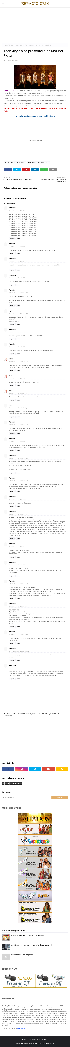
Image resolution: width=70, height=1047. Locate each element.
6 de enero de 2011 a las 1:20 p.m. (18, 424)
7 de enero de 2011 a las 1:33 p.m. (18, 480)
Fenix (11, 359)
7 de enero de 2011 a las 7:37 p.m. (18, 546)
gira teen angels (19, 45)
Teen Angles (31, 163)
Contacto (45, 1039)
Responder (12, 238)
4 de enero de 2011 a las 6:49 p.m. (18, 261)
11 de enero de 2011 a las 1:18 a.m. (19, 668)
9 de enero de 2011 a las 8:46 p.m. (18, 606)
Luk (6, 60)
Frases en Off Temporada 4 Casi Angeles (27, 935)
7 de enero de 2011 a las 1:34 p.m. (18, 499)
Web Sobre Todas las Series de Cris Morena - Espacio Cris (35, 1043)
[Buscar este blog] (26, 797)
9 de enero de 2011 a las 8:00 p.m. (18, 583)
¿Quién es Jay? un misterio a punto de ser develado (32, 945)
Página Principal (8, 45)
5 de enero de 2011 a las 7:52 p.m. (18, 347)
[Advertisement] (35, 25)
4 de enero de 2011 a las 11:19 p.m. (19, 313)
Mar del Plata (21, 163)
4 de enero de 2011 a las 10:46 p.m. (19, 292)
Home (24, 1039)
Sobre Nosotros (34, 1039)
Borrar (18, 238)
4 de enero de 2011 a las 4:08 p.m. (18, 210)
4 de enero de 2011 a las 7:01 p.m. (18, 278)
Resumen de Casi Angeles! (22, 955)
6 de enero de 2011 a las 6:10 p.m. (18, 441)
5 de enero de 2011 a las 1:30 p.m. (18, 332)
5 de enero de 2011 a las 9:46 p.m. (18, 361)
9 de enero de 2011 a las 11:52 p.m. (19, 634)
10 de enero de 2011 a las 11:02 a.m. (19, 651)
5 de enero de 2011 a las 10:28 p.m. (19, 408)
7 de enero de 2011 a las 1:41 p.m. (18, 514)
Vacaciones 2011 (43, 163)
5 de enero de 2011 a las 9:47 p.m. (18, 378)
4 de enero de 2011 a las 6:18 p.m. (18, 246)
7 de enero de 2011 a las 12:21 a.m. (19, 458)
